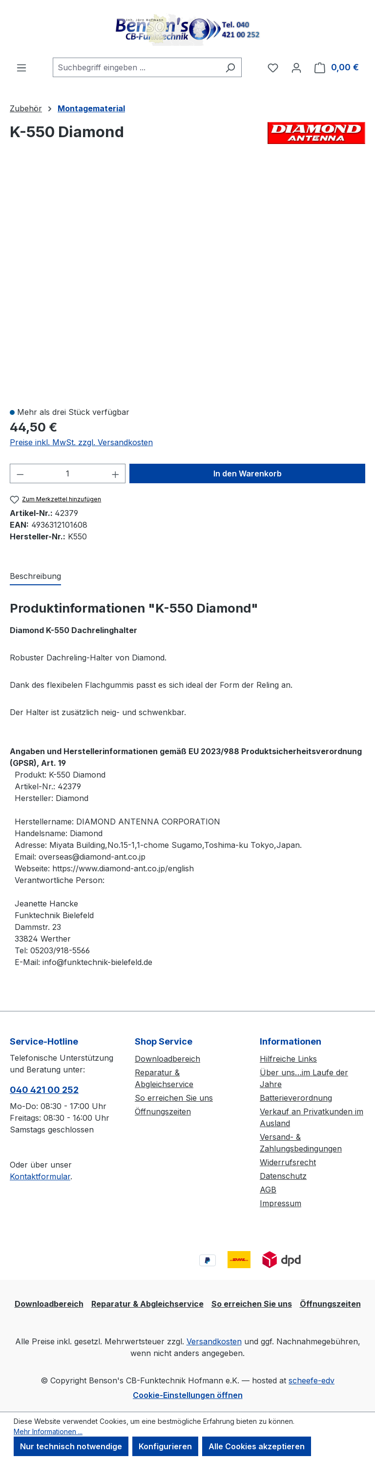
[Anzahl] (68, 473)
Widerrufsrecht (288, 1162)
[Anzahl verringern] (20, 473)
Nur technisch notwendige (71, 1446)
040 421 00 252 (44, 1090)
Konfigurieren (165, 1446)
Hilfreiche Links (288, 1059)
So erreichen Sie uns (174, 1098)
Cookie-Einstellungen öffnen (188, 1395)
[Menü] (21, 67)
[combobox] (136, 67)
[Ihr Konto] (296, 67)
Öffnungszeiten (163, 1111)
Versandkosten (214, 1341)
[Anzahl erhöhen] (115, 473)
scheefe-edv (311, 1380)
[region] (187, 283)
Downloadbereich (167, 1059)
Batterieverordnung (296, 1098)
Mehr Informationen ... (48, 1431)
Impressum (280, 1203)
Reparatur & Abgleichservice (147, 1304)
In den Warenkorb (247, 473)
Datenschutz (283, 1176)
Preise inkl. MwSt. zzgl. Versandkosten (81, 442)
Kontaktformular (40, 1176)
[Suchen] (230, 67)
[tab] (35, 576)
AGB (268, 1189)
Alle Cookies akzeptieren (256, 1446)
